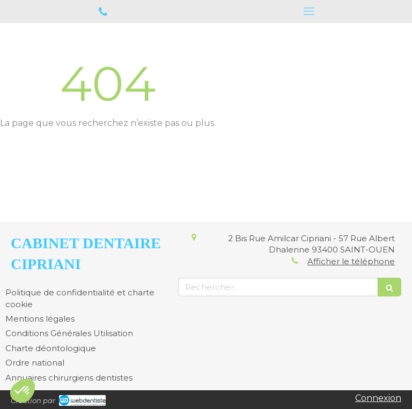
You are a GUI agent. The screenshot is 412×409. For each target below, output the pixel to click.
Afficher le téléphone (351, 261)
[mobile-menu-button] (309, 11)
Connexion (378, 398)
